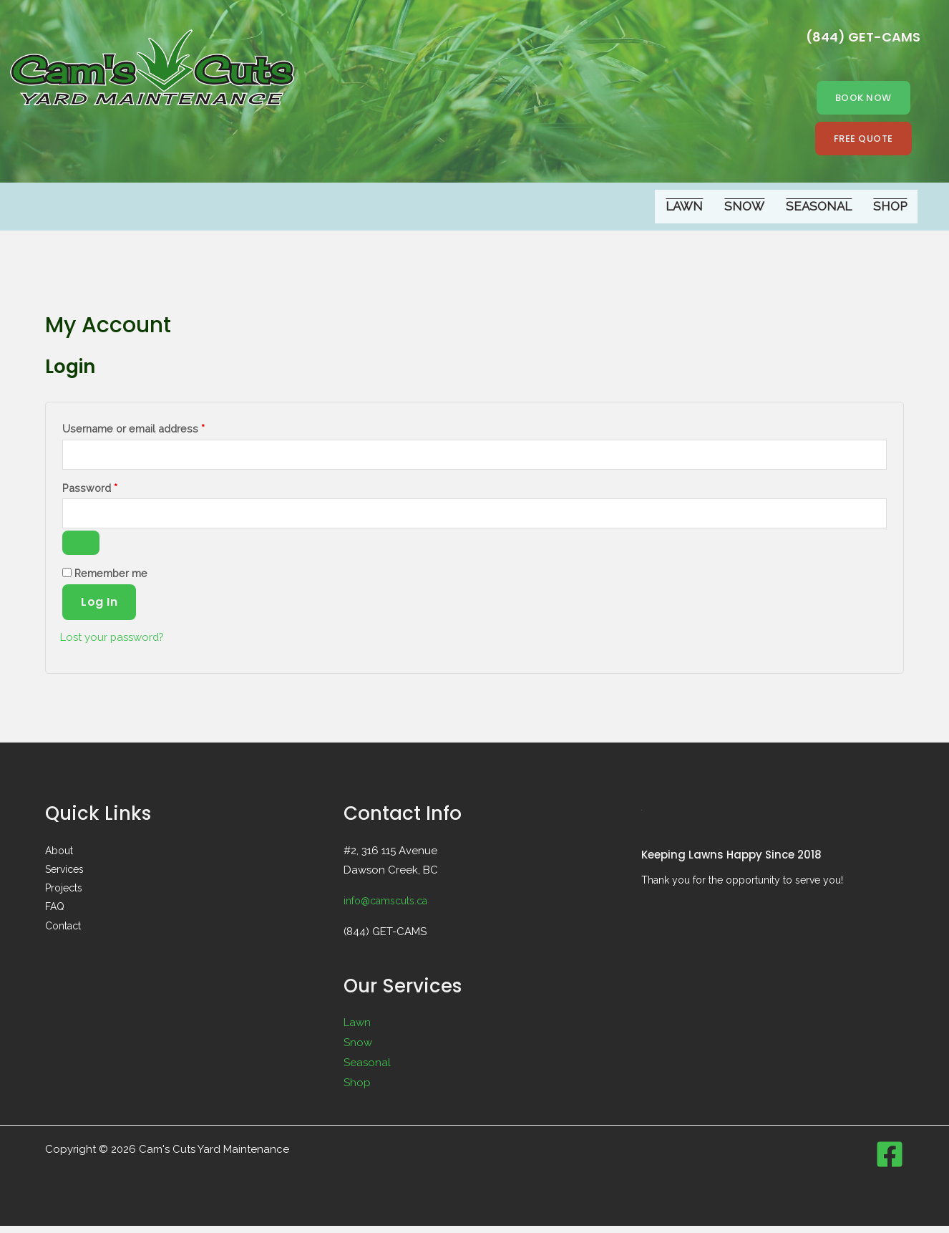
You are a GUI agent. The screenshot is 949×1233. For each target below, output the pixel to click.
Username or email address (155, 428)
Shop (890, 207)
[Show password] (80, 549)
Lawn (684, 207)
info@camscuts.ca (390, 907)
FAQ (54, 913)
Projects (63, 894)
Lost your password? (116, 643)
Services (64, 875)
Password (111, 490)
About (59, 857)
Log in (99, 608)
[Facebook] (889, 1161)
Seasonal (819, 207)
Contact (63, 931)
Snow (744, 207)
